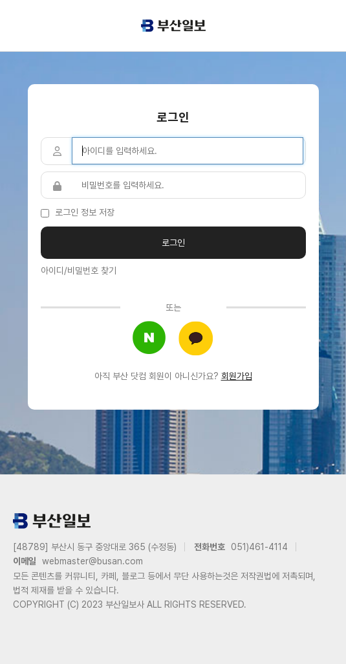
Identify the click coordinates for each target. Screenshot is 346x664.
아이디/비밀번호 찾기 (78, 270)
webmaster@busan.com (92, 561)
